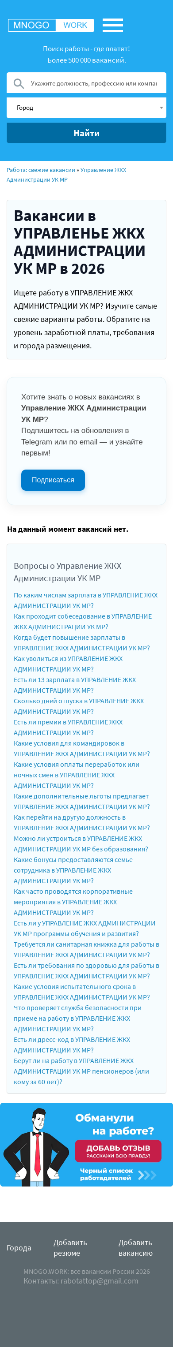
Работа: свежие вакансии (41, 170)
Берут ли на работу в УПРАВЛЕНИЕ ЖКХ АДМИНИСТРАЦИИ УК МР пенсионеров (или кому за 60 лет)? (81, 1071)
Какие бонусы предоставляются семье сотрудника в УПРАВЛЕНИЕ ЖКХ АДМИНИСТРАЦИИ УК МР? (73, 870)
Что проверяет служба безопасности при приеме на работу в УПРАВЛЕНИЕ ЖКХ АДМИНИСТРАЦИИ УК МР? (78, 1018)
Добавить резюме (70, 1247)
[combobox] (86, 107)
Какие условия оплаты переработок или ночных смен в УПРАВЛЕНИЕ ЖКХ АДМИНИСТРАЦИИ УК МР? (76, 775)
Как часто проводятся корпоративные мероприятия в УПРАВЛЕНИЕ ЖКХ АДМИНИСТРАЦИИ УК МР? (73, 902)
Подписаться (53, 480)
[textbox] (89, 107)
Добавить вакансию (136, 1247)
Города (19, 1248)
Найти (86, 133)
